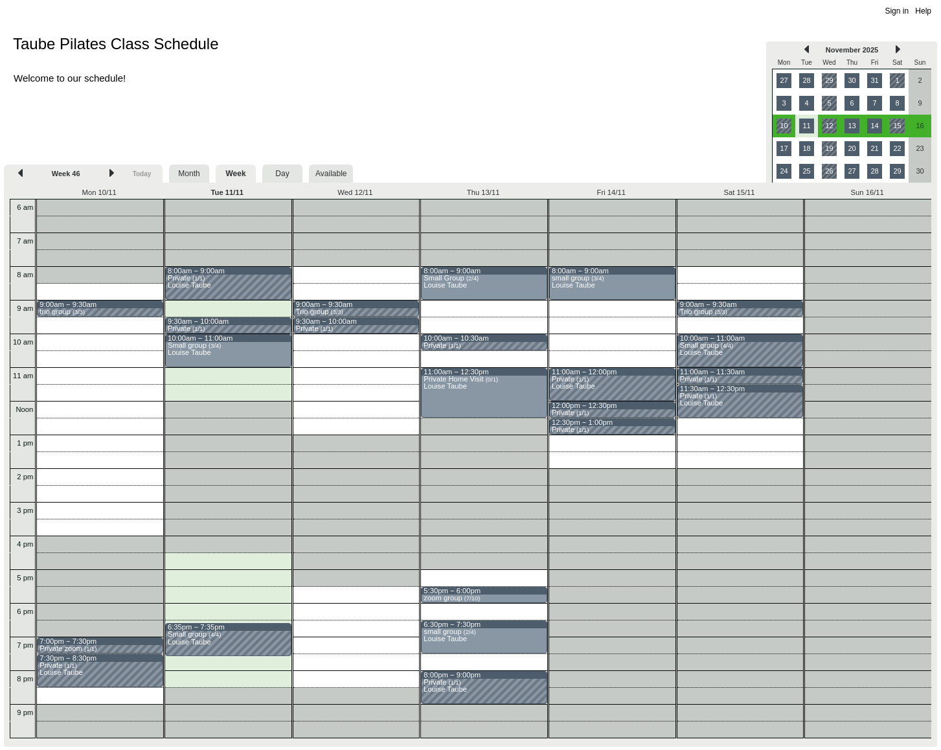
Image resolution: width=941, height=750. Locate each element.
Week (235, 173)
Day (282, 173)
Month (188, 173)
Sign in (897, 11)
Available (330, 173)
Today (142, 173)
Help (923, 11)
